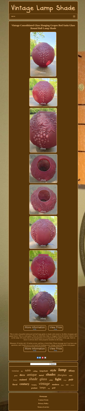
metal (41, 375)
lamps (43, 387)
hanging (34, 385)
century (24, 384)
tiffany (72, 371)
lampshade (44, 371)
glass (43, 379)
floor (62, 385)
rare (67, 385)
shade (33, 379)
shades (50, 374)
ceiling (35, 371)
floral (14, 384)
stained (23, 379)
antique (32, 374)
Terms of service (43, 407)
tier (22, 371)
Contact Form (43, 400)
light (58, 379)
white (51, 380)
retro (70, 375)
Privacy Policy (43, 403)
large (65, 380)
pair (71, 379)
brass (15, 380)
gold (53, 388)
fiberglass (62, 375)
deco (22, 375)
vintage (44, 384)
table (28, 370)
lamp (62, 370)
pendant (34, 388)
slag (49, 388)
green (15, 375)
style (53, 370)
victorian (15, 371)
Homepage (43, 396)
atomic (72, 385)
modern (55, 384)
